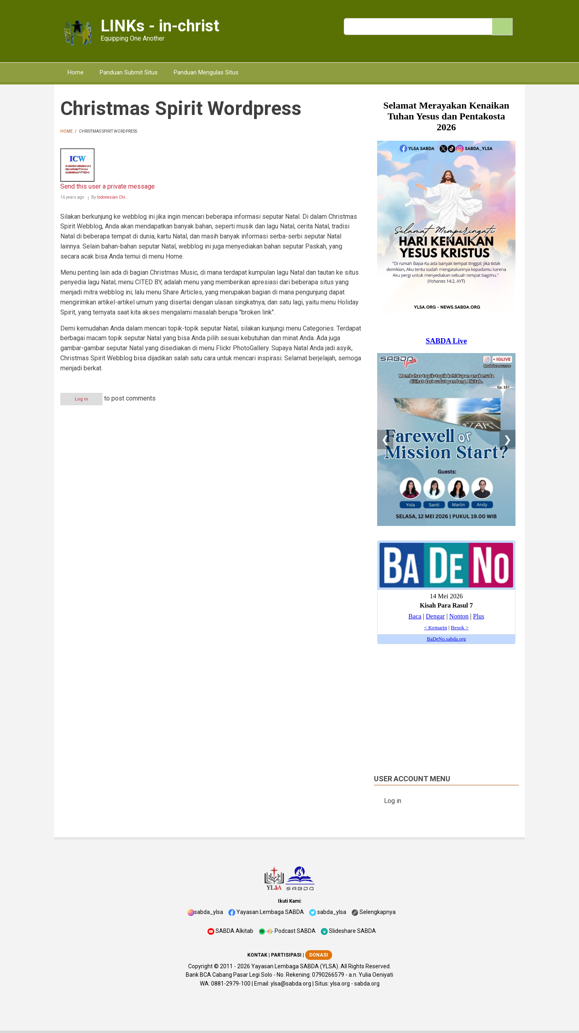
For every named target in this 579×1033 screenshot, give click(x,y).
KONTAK (257, 955)
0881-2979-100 (230, 983)
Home (66, 131)
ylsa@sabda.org (291, 983)
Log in (81, 399)
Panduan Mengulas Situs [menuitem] (206, 72)
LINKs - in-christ (160, 25)
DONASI (318, 955)
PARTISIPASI (286, 955)
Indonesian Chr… (112, 197)
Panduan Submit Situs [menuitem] (129, 72)
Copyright (200, 966)
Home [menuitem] (76, 72)
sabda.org (367, 983)
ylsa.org (340, 983)
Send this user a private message (107, 186)
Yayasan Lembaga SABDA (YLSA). (295, 966)
